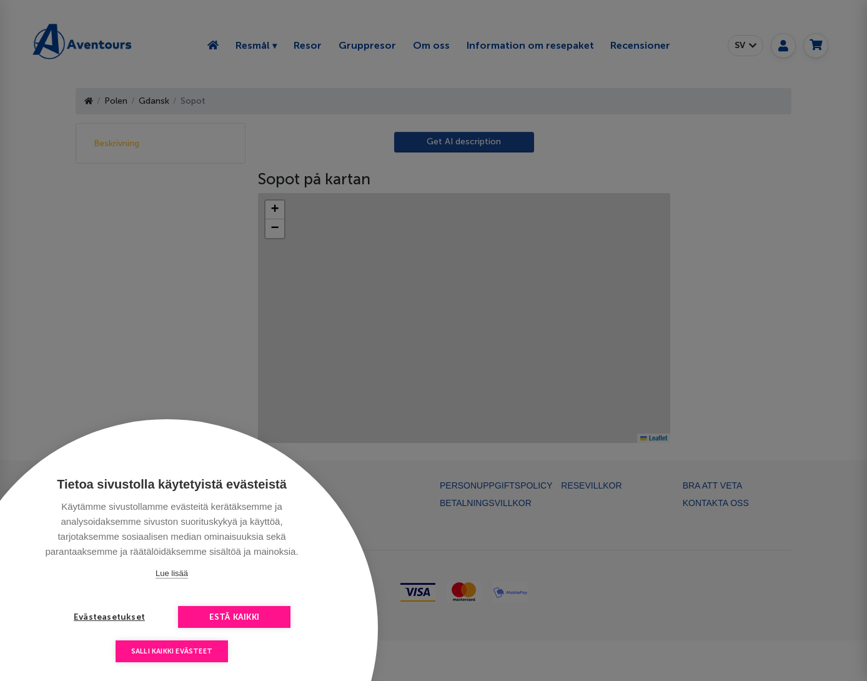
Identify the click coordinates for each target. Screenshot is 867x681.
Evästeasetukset (109, 617)
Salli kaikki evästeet (171, 651)
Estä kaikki (234, 617)
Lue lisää (172, 573)
